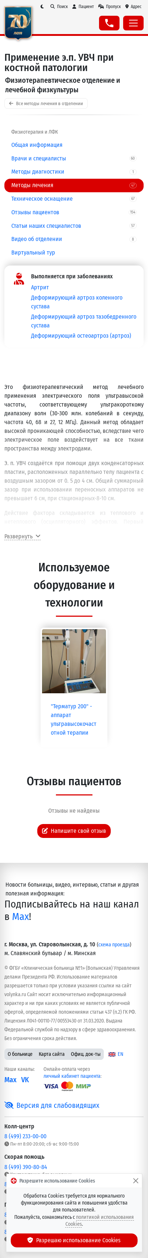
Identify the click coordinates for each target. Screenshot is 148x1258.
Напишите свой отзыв (74, 830)
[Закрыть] (136, 1181)
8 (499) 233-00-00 (25, 1136)
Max (20, 916)
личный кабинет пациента (71, 1076)
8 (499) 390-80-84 (25, 1167)
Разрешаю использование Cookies (74, 1240)
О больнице (20, 1054)
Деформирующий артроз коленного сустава (76, 302)
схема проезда (114, 945)
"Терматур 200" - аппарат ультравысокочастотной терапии (73, 719)
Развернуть (22, 536)
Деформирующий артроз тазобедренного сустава (83, 321)
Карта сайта (52, 1054)
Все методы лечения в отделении (46, 103)
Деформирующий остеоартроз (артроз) (81, 335)
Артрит (40, 287)
